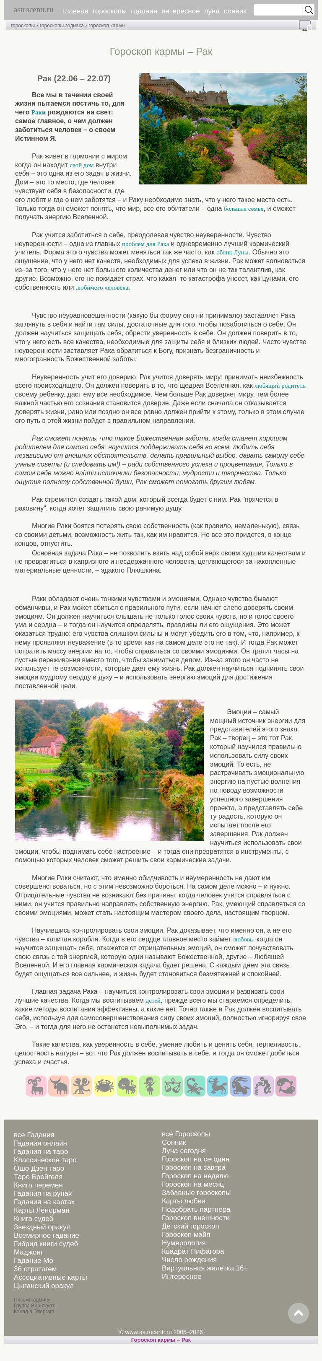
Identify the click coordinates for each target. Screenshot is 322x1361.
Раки (38, 112)
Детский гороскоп (190, 1226)
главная (75, 11)
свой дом (81, 165)
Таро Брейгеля (38, 1177)
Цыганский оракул (44, 1286)
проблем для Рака (145, 244)
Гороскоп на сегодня (195, 1159)
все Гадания (34, 1135)
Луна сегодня (184, 1151)
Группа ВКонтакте (34, 1306)
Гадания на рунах (43, 1194)
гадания (144, 11)
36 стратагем (35, 1269)
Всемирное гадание (46, 1235)
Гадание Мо (33, 1261)
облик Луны (232, 252)
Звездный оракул (42, 1227)
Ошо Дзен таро (39, 1168)
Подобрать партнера (196, 1209)
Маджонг (28, 1252)
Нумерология (184, 1243)
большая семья (244, 208)
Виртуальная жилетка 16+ (205, 1268)
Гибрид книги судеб (46, 1244)
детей (153, 1000)
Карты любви (183, 1201)
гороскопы (110, 11)
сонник (235, 11)
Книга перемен (38, 1185)
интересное (180, 11)
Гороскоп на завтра (194, 1168)
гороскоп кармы (106, 26)
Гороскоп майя (186, 1235)
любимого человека (102, 287)
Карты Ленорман (42, 1210)
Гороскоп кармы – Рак (161, 1340)
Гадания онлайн (40, 1143)
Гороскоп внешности (196, 1218)
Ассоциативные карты (50, 1277)
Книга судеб (33, 1219)
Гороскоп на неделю (195, 1176)
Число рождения (189, 1260)
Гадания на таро (41, 1152)
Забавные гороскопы (196, 1193)
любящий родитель (280, 385)
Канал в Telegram (34, 1311)
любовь (243, 939)
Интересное (181, 1277)
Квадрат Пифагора (193, 1251)
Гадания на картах (44, 1202)
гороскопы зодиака (62, 26)
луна (212, 11)
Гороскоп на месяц (193, 1184)
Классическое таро (45, 1160)
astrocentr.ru (33, 9)
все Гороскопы (186, 1134)
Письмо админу (32, 1300)
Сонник (174, 1142)
